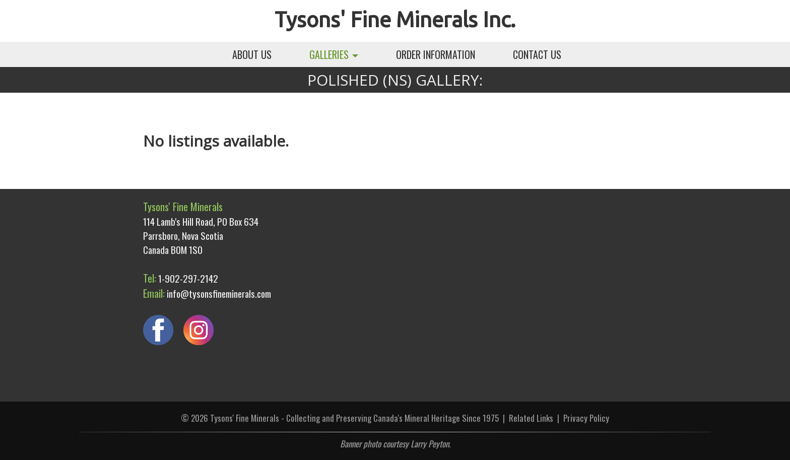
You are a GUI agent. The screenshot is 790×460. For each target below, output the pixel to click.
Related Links (531, 418)
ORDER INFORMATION (435, 54)
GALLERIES (333, 54)
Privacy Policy (586, 418)
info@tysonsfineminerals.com (219, 293)
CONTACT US (537, 54)
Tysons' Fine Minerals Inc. (395, 19)
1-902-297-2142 (188, 278)
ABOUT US (252, 54)
